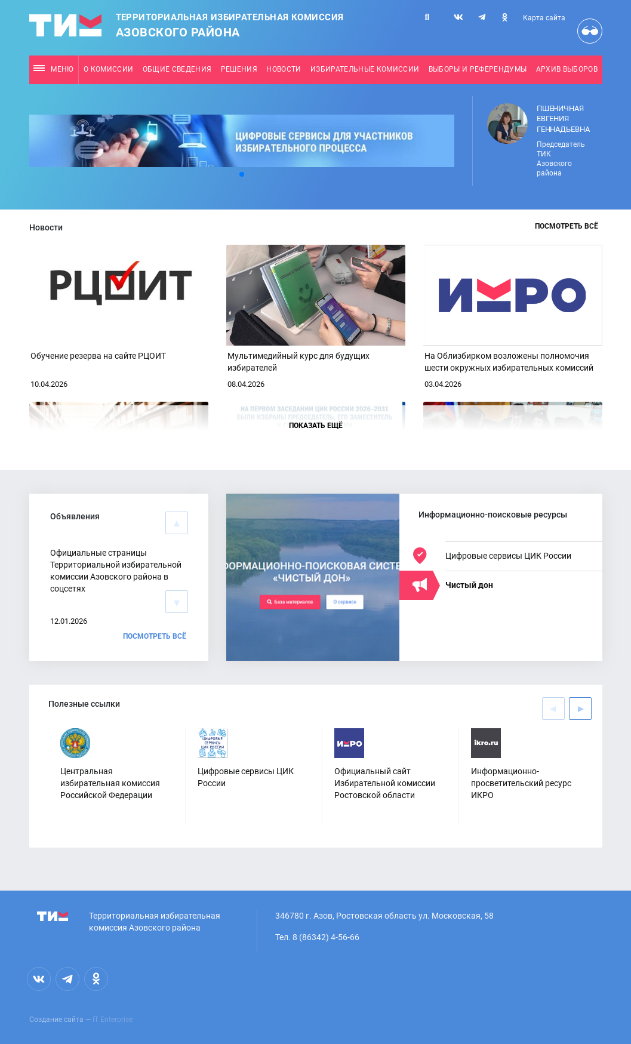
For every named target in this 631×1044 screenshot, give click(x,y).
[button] (241, 174)
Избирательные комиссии (364, 69)
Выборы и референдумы (478, 69)
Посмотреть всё (566, 226)
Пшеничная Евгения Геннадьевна (563, 119)
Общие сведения (177, 69)
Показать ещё (316, 425)
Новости (283, 69)
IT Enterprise (113, 1019)
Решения (239, 69)
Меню (53, 69)
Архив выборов (567, 69)
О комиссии (108, 69)
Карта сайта (544, 18)
